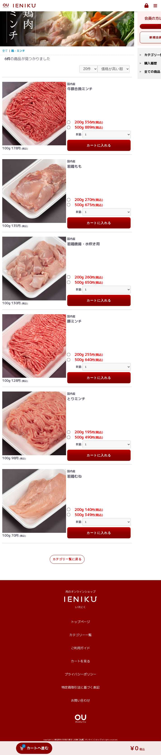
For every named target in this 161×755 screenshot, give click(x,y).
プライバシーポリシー (80, 674)
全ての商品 (152, 71)
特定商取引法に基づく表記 (80, 687)
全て (5, 51)
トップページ (80, 622)
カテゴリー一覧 (80, 635)
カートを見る (80, 661)
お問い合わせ (80, 700)
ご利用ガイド (80, 648)
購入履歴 (150, 63)
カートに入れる (99, 145)
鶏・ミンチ (18, 51)
